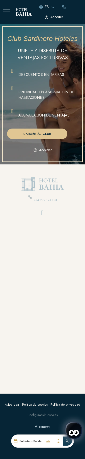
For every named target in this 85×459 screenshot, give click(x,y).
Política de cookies (35, 404)
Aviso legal (12, 404)
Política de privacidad (65, 404)
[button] (67, 442)
